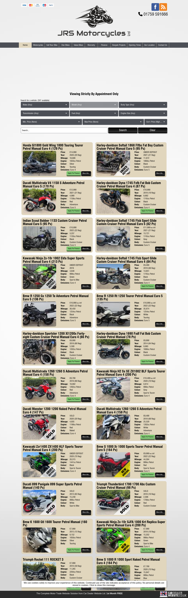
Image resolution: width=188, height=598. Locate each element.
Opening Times (135, 45)
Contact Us (162, 45)
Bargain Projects (119, 45)
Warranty (91, 45)
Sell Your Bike (51, 45)
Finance (104, 45)
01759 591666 (156, 14)
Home (25, 45)
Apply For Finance (74, 173)
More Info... (86, 173)
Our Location (149, 45)
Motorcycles (38, 45)
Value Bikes (78, 45)
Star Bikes (65, 45)
